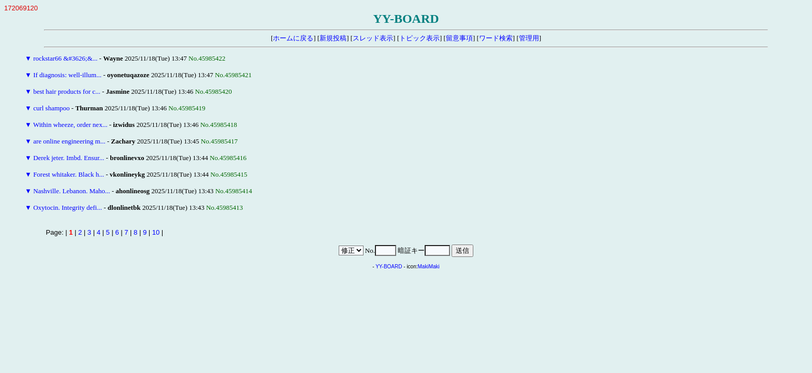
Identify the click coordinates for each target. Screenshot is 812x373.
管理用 (529, 38)
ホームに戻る (293, 38)
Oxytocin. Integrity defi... (67, 207)
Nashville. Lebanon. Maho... (71, 191)
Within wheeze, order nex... (70, 124)
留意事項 (459, 38)
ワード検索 (496, 38)
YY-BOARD (388, 266)
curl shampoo (51, 108)
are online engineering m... (69, 141)
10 (156, 232)
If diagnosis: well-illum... (67, 75)
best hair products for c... (66, 91)
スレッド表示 (373, 38)
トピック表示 (419, 38)
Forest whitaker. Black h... (68, 174)
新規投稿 (333, 38)
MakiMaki (429, 266)
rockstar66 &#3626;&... (65, 58)
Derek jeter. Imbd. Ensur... (68, 158)
